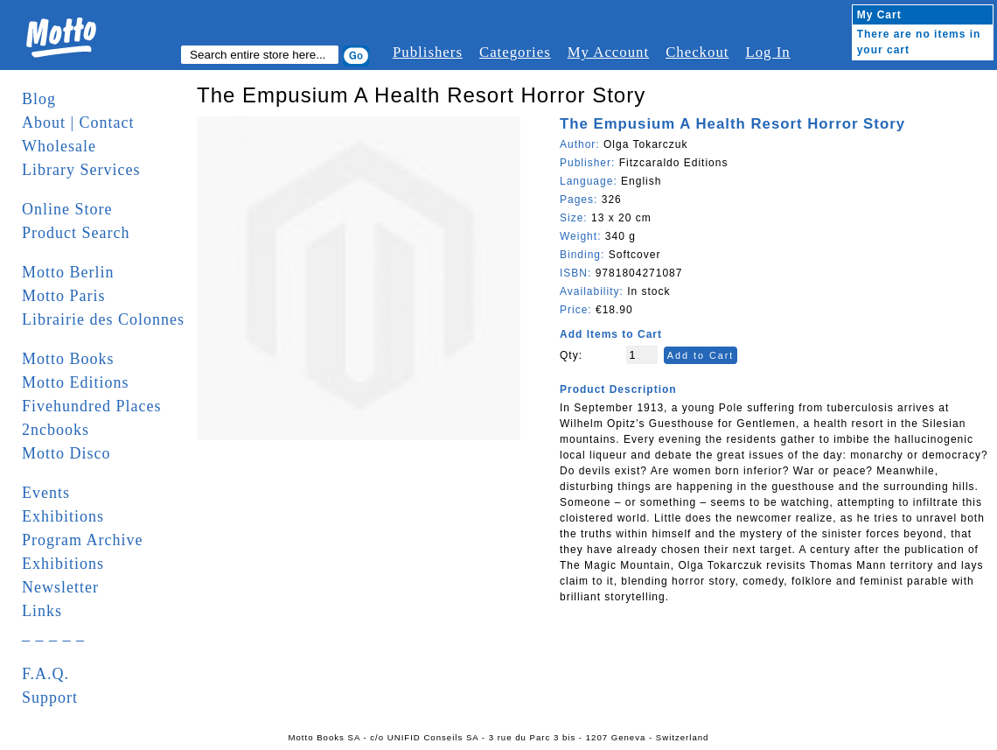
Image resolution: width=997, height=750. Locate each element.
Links (42, 611)
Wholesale (59, 146)
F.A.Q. (45, 674)
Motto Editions (75, 382)
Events (46, 492)
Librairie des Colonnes (103, 319)
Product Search (75, 233)
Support (50, 697)
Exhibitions (63, 516)
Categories (515, 52)
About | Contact (78, 122)
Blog (39, 99)
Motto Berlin (68, 272)
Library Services (81, 170)
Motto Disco (66, 453)
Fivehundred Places (91, 406)
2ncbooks (55, 429)
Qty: (571, 355)
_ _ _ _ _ (53, 634)
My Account (608, 52)
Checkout (697, 52)
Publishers (428, 52)
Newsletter (60, 587)
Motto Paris (64, 296)
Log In (767, 52)
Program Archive (82, 540)
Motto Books (68, 359)
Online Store (67, 209)
